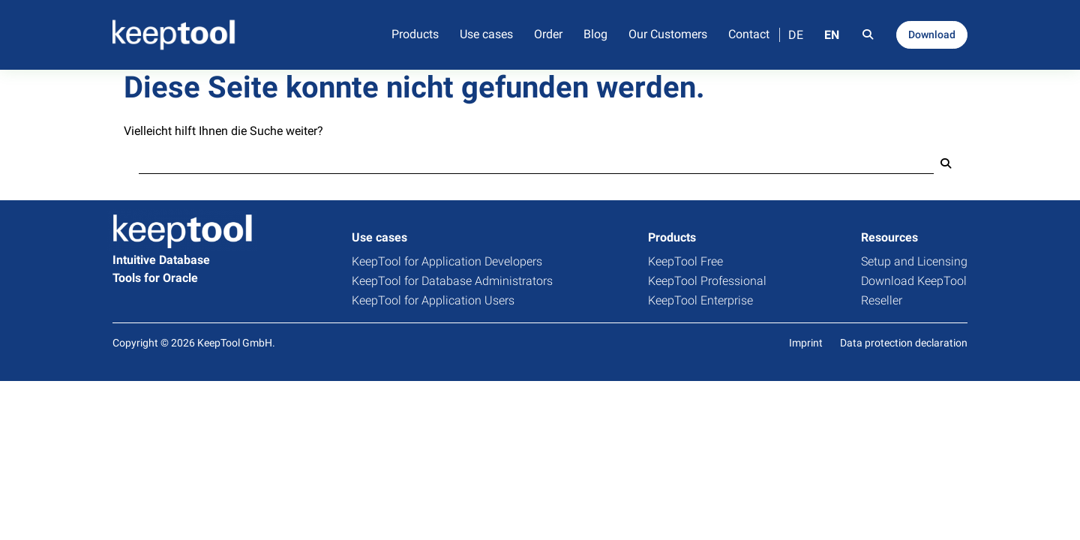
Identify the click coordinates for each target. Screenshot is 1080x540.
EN (831, 35)
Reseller (881, 300)
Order (548, 34)
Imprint (806, 343)
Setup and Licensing (914, 261)
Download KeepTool (914, 281)
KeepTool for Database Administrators (452, 281)
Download (932, 34)
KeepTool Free (685, 261)
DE (795, 35)
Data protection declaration (904, 343)
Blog (596, 34)
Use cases (486, 34)
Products (415, 34)
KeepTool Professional (707, 281)
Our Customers (667, 34)
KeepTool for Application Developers (447, 261)
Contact (749, 34)
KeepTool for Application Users (433, 300)
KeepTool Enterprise (700, 300)
